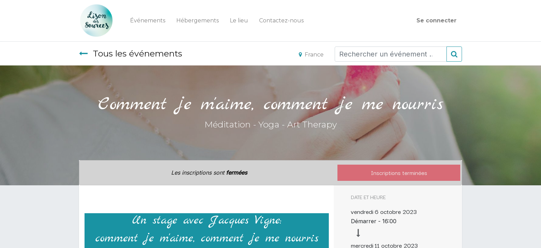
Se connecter (436, 20)
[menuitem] (148, 20)
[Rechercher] (454, 54)
